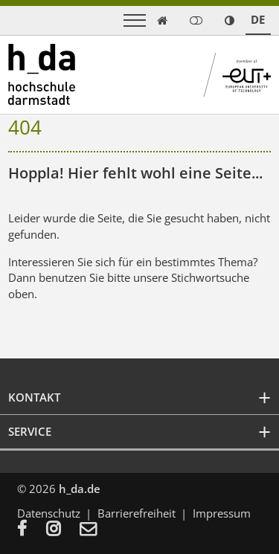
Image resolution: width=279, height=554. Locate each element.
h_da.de (79, 488)
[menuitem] (31, 530)
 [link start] (162, 20)
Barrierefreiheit (136, 513)
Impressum (222, 513)
